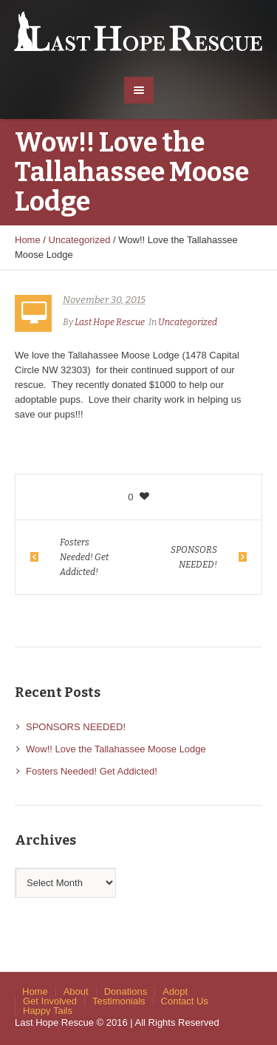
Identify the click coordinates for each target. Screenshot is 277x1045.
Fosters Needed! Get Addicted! (84, 557)
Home (28, 239)
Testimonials (119, 1001)
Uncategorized (80, 239)
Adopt (175, 991)
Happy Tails (47, 1010)
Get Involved (50, 1001)
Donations (126, 991)
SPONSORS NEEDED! (194, 557)
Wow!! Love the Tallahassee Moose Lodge (116, 749)
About (76, 991)
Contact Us (184, 1001)
